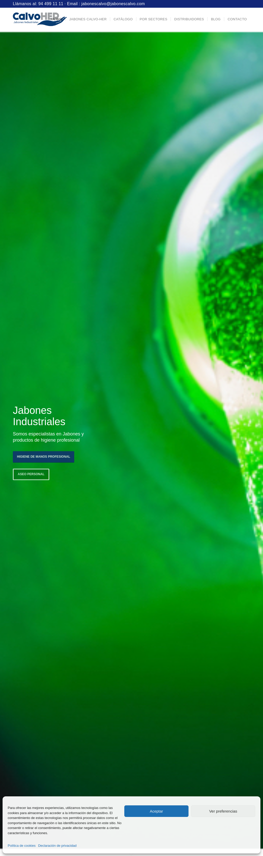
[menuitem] (56, 19)
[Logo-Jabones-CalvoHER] (40, 19)
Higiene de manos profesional (43, 455)
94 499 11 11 (50, 4)
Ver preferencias (223, 811)
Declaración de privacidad (57, 846)
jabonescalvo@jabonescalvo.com (113, 4)
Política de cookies (21, 846)
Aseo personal (31, 473)
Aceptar (156, 811)
